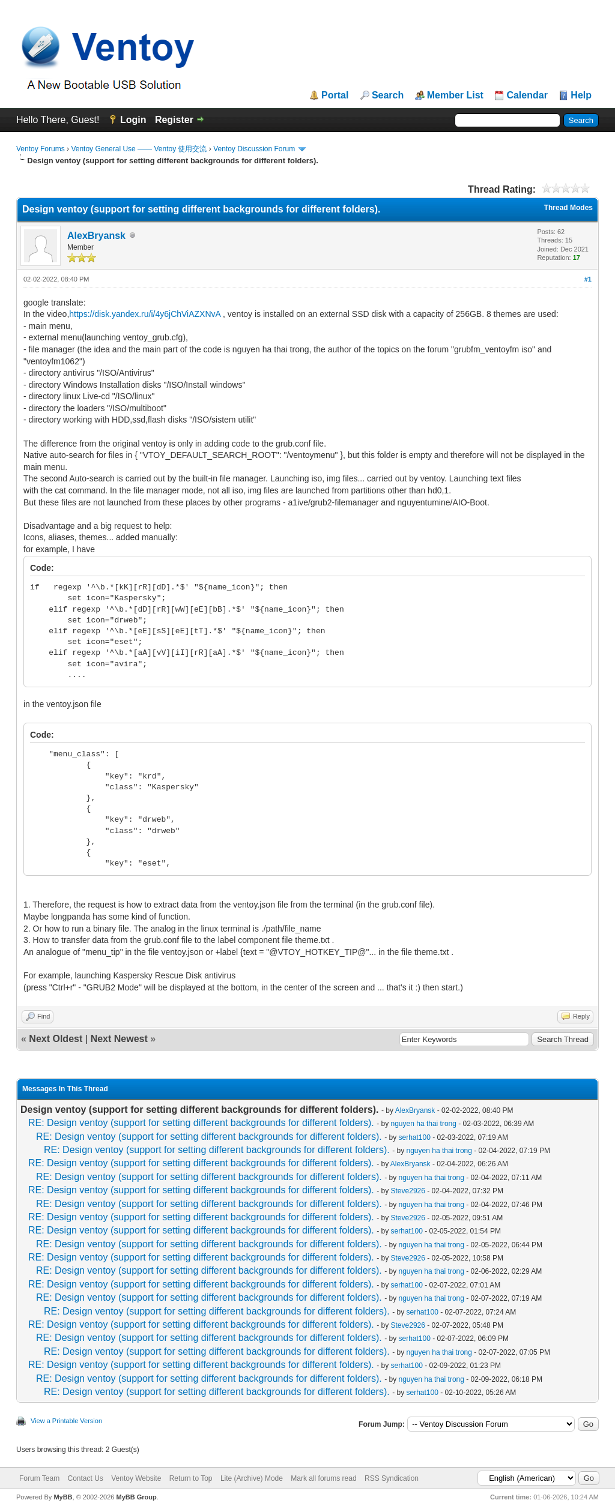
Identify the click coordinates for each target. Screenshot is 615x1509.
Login (133, 120)
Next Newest (119, 1039)
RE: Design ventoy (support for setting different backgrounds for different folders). (201, 1123)
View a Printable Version (66, 1420)
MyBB (62, 1497)
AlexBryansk (96, 235)
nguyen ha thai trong (423, 1123)
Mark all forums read (323, 1478)
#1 (588, 279)
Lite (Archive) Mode (251, 1478)
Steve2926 (408, 1191)
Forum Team (39, 1478)
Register (174, 120)
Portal (334, 95)
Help (581, 95)
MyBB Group (136, 1497)
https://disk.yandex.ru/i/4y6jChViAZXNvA (146, 314)
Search (388, 95)
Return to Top (191, 1478)
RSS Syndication (392, 1478)
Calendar (526, 95)
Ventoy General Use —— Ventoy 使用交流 (139, 149)
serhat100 (415, 1137)
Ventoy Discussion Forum (254, 149)
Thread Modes (568, 207)
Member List (455, 95)
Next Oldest (55, 1039)
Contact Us (85, 1478)
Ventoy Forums (40, 149)
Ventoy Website (136, 1478)
